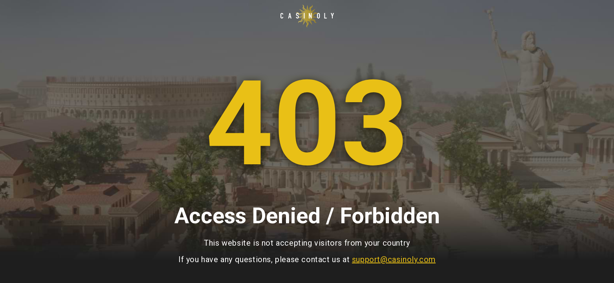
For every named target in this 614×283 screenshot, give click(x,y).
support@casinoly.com (394, 259)
